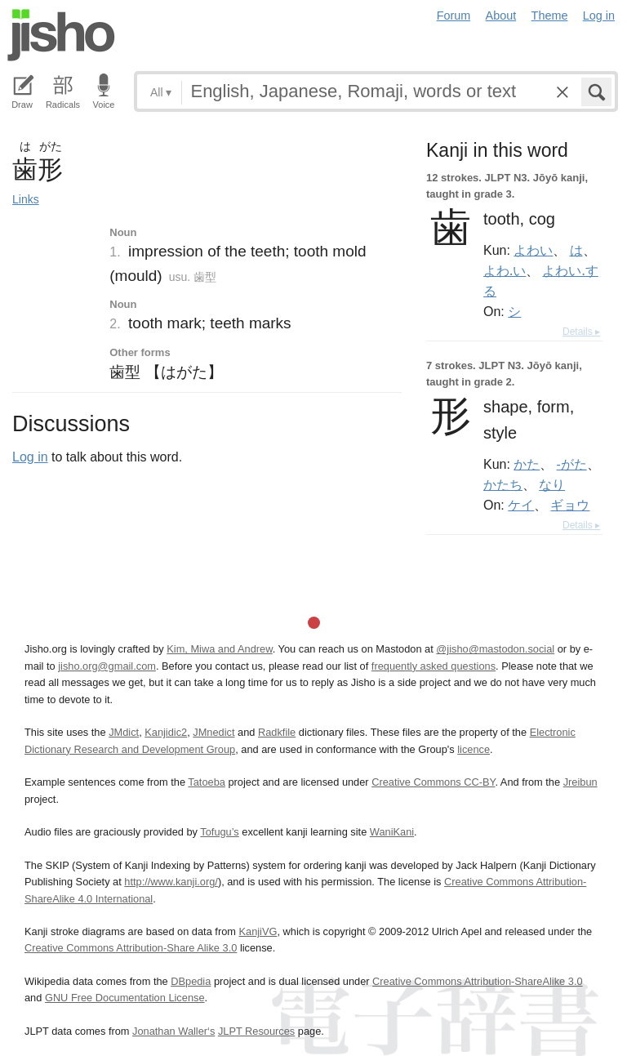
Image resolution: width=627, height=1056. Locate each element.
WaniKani (392, 832)
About (501, 15)
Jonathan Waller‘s (173, 1031)
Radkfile (277, 732)
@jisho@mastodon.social (495, 649)
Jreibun (580, 782)
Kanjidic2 (166, 732)
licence (473, 749)
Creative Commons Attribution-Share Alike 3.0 (130, 948)
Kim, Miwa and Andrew (219, 649)
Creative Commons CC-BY (433, 782)
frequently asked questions (433, 666)
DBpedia (191, 981)
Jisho (61, 35)
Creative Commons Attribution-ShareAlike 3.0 (477, 981)
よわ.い (504, 270)
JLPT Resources (256, 1031)
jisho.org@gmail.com (107, 666)
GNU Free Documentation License (125, 997)
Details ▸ (581, 331)
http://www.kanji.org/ (171, 882)
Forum (454, 15)
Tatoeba (206, 782)
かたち (502, 484)
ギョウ (569, 505)
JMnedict (213, 732)
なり (552, 484)
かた (527, 464)
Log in (599, 15)
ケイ (521, 505)
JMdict (124, 732)
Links (25, 199)
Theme (549, 15)
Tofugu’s (219, 832)
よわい (533, 250)
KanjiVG (257, 931)
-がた (572, 464)
